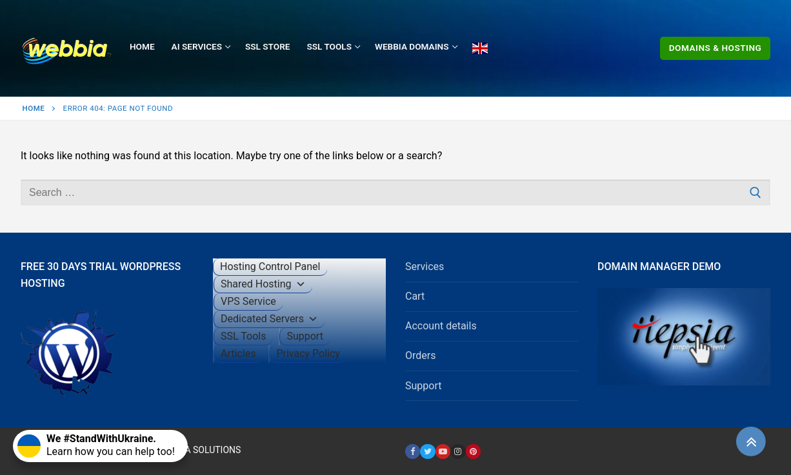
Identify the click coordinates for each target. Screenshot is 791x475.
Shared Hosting (263, 284)
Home (34, 108)
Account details (441, 326)
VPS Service (248, 301)
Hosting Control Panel (270, 266)
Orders (420, 355)
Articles (238, 353)
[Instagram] (457, 451)
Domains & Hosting (715, 48)
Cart (415, 296)
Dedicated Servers (269, 319)
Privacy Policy (308, 353)
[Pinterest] (473, 451)
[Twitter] (427, 451)
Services (424, 266)
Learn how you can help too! (96, 445)
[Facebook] (412, 451)
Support (304, 336)
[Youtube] (443, 451)
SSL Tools (243, 336)
